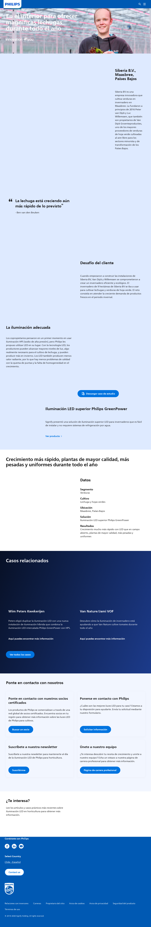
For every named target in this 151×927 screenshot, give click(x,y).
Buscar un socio (20, 729)
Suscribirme (18, 770)
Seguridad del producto (124, 903)
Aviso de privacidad (98, 903)
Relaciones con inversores (16, 903)
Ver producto (54, 436)
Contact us (14, 872)
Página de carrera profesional (100, 770)
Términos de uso (12, 909)
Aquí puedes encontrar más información (30, 638)
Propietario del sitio (55, 903)
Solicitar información (95, 729)
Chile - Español (13, 862)
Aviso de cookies (77, 903)
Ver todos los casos (20, 654)
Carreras (37, 903)
